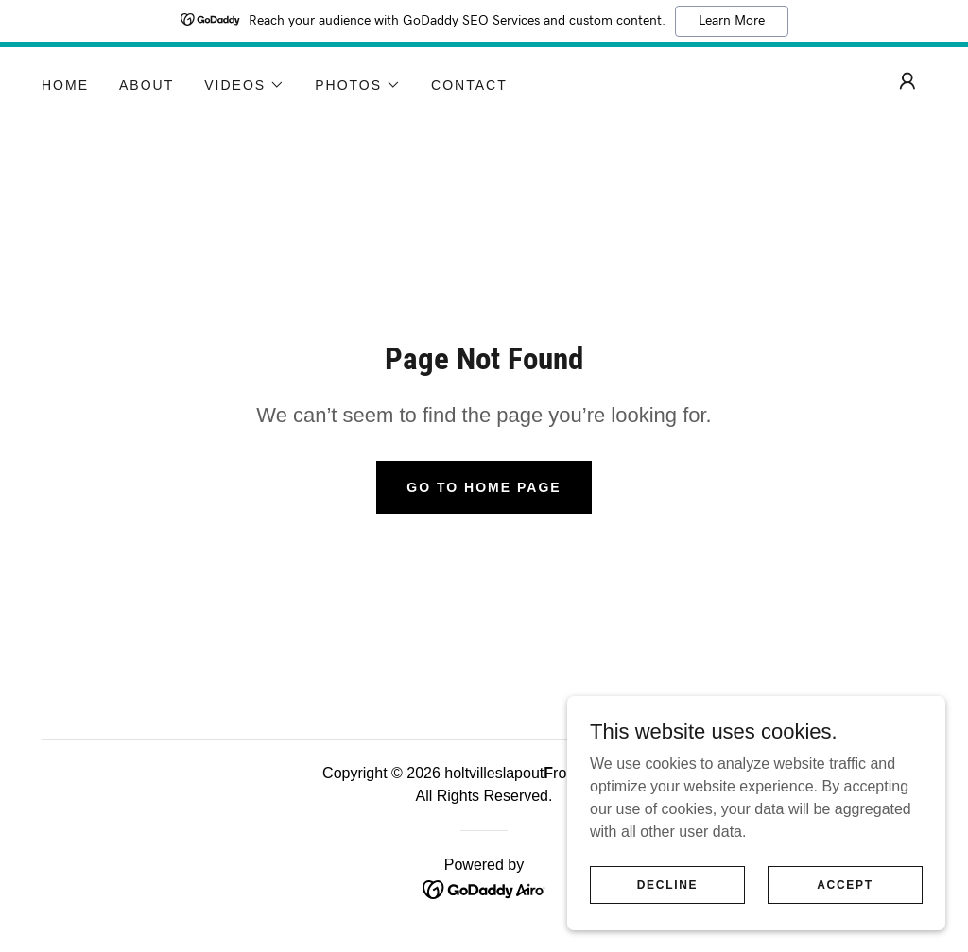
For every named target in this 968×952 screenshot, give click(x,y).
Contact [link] (469, 85)
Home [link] (65, 85)
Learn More (732, 20)
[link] (484, 888)
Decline (668, 884)
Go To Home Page (483, 487)
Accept (845, 884)
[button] (244, 85)
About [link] (146, 85)
